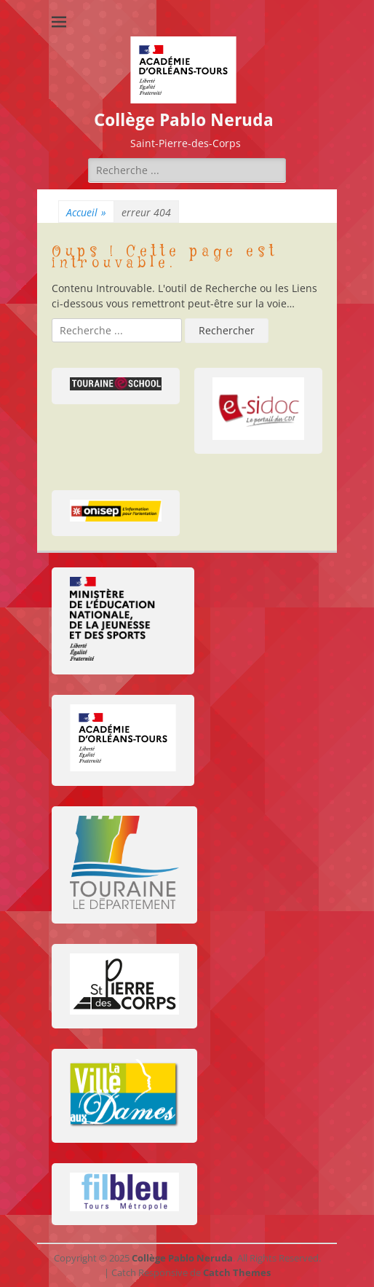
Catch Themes (237, 1272)
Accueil (86, 212)
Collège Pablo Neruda (184, 120)
